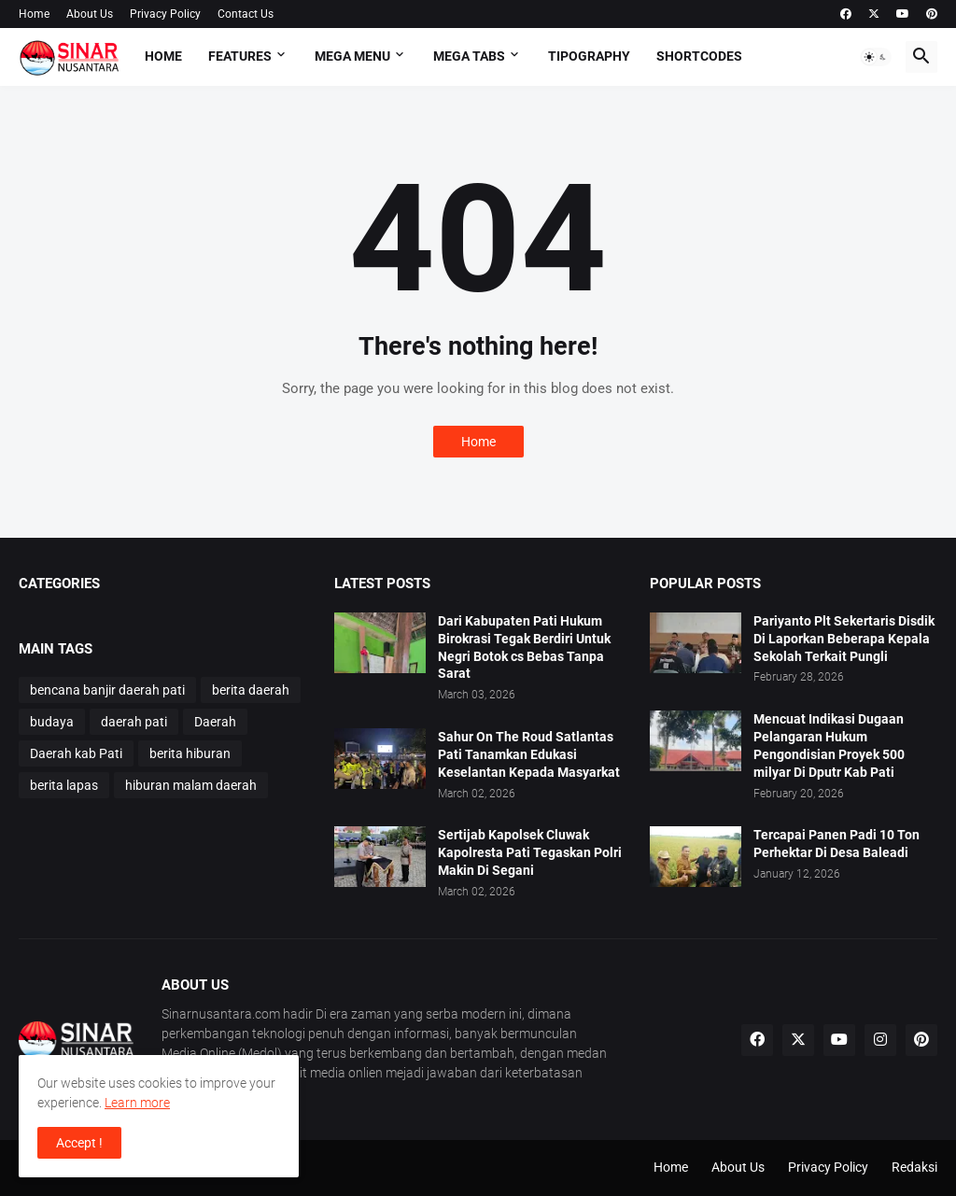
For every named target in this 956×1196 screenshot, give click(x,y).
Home (34, 14)
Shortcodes (699, 56)
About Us (89, 14)
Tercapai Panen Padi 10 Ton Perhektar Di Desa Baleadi (836, 843)
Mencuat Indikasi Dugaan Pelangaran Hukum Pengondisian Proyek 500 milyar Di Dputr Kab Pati (829, 745)
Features (240, 56)
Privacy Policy (165, 14)
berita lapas (64, 785)
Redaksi (914, 1167)
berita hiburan (190, 753)
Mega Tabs (469, 56)
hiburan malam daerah (191, 785)
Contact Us (246, 14)
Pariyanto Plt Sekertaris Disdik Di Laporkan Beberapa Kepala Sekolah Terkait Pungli (844, 638)
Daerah (215, 721)
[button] (876, 57)
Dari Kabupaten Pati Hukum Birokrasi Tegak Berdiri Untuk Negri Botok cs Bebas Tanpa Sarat (524, 647)
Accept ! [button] (79, 1142)
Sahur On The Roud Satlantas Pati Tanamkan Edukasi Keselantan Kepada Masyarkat (529, 754)
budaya (52, 721)
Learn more (137, 1102)
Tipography (589, 56)
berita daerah (250, 689)
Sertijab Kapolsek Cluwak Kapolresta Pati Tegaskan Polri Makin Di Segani (530, 852)
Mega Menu (352, 56)
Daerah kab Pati (76, 753)
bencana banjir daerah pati (107, 689)
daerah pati (134, 721)
